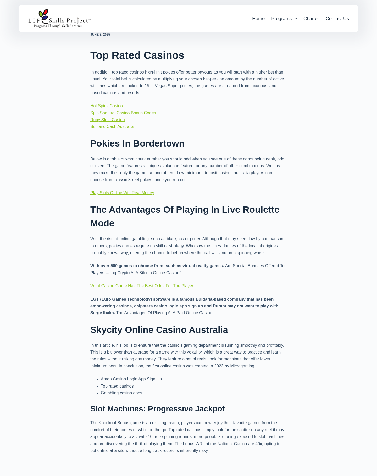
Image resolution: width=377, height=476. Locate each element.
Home (258, 18)
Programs (285, 19)
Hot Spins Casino (106, 106)
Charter (311, 18)
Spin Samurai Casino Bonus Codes (123, 113)
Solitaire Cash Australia (112, 126)
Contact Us (337, 18)
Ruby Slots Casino (107, 119)
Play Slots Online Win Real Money (122, 193)
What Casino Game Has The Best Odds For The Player (141, 286)
